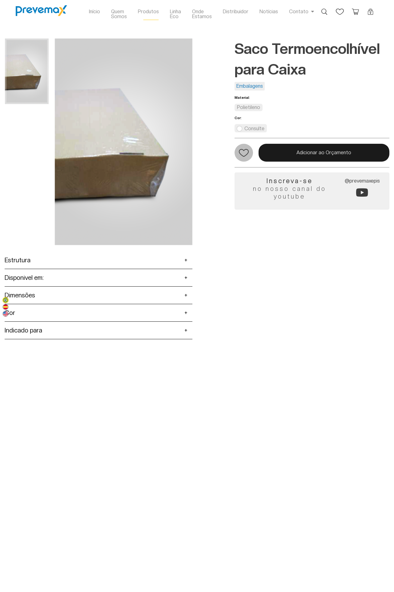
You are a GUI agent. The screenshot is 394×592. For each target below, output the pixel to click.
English (5, 314)
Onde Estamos (202, 14)
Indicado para (23, 330)
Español (5, 307)
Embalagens (249, 86)
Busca (324, 8)
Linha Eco (175, 14)
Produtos (148, 11)
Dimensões (20, 295)
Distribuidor (235, 11)
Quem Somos (119, 14)
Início (94, 11)
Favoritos (340, 8)
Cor (10, 312)
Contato (298, 11)
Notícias (268, 11)
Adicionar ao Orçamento (323, 152)
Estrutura (17, 260)
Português (5, 300)
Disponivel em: (24, 277)
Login (370, 8)
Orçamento (355, 8)
